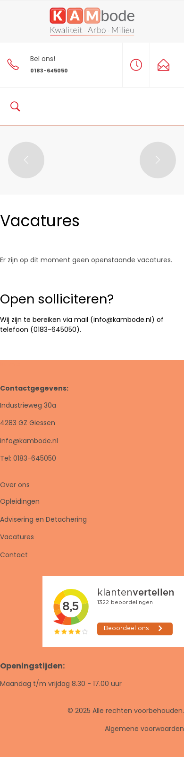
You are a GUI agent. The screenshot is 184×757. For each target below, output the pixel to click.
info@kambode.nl (29, 440)
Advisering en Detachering (43, 519)
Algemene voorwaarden (144, 728)
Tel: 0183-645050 (28, 458)
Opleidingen (20, 501)
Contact (14, 555)
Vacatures (17, 537)
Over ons (15, 485)
